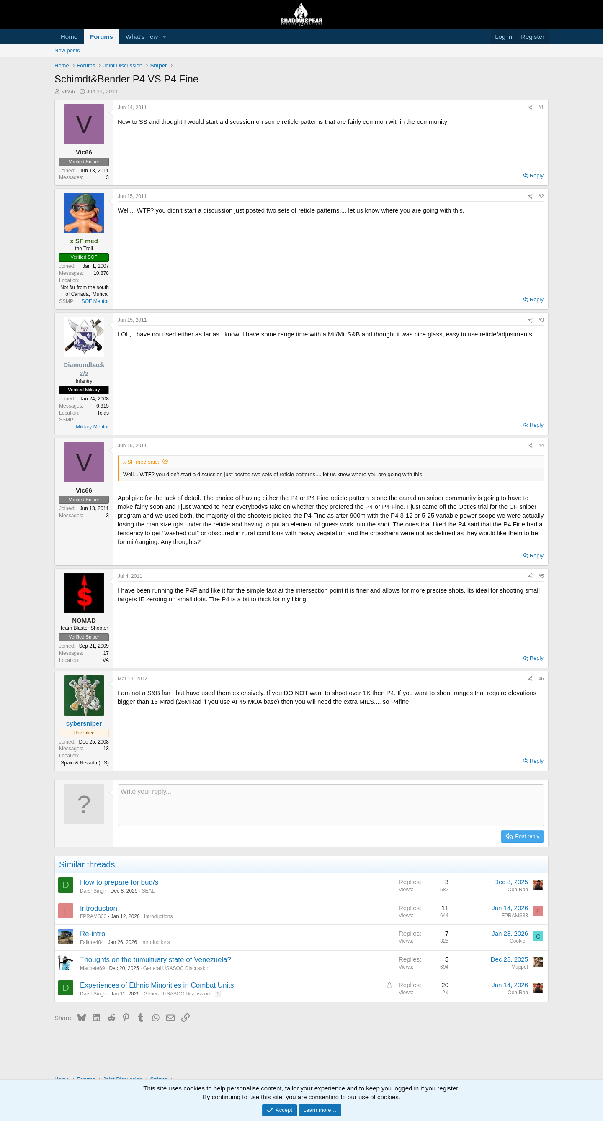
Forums (101, 36)
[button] (164, 36)
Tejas (103, 413)
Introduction (98, 908)
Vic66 (68, 91)
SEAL (148, 891)
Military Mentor (92, 427)
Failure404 (92, 942)
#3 (541, 320)
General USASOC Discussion (176, 968)
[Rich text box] (331, 805)
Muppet (519, 967)
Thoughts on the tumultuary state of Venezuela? (155, 960)
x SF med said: (141, 462)
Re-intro (92, 934)
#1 (541, 107)
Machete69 (92, 968)
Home (69, 36)
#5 (541, 576)
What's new (142, 36)
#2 (541, 196)
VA (106, 660)
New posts (67, 50)
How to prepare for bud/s (119, 882)
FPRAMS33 (93, 916)
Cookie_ (519, 941)
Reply (537, 175)
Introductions (158, 916)
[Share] (530, 108)
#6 (541, 679)
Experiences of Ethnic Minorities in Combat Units (157, 985)
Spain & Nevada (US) (85, 763)
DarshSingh (93, 891)
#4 (541, 446)
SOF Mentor (95, 301)
